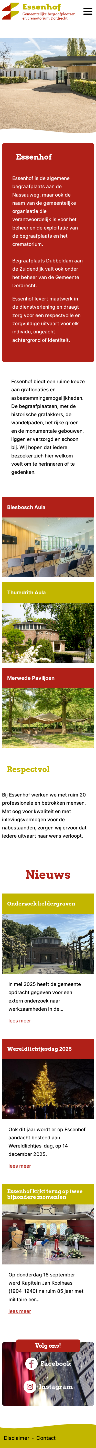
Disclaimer (16, 1438)
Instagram (48, 1386)
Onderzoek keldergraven (41, 904)
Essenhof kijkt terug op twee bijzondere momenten (45, 1194)
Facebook (48, 1363)
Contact (46, 1438)
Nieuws (48, 875)
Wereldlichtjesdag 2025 (39, 1049)
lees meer (19, 1021)
